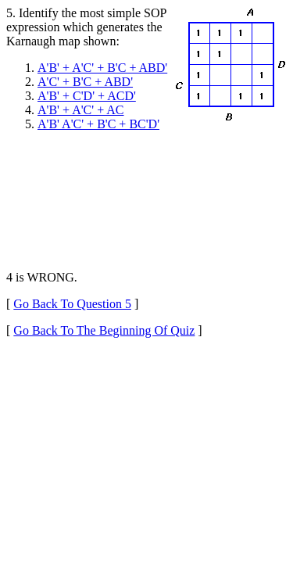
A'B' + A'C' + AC (81, 110)
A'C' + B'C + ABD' (85, 81)
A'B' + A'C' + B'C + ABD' (102, 67)
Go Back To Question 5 (72, 303)
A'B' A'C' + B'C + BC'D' (98, 124)
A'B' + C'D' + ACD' (87, 95)
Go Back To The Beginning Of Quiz (104, 330)
